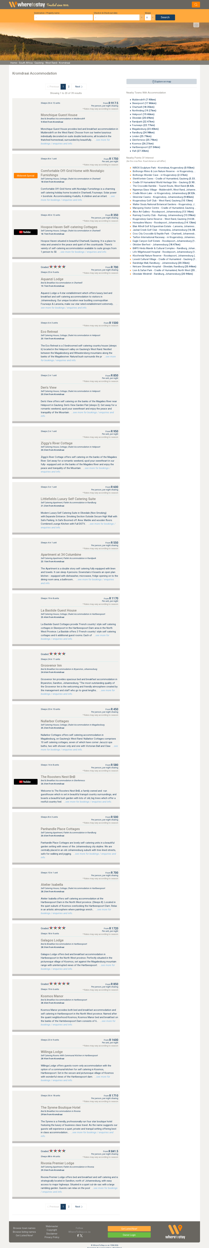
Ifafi (140, 150)
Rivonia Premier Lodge (57, 1163)
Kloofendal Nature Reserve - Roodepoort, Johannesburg (169, 255)
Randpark (143, 121)
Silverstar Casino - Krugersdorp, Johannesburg (163, 197)
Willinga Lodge (52, 1052)
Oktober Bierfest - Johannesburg (156, 244)
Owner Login (129, 1235)
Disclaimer (51, 1233)
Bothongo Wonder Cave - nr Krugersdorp (160, 175)
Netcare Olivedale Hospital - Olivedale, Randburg (164, 266)
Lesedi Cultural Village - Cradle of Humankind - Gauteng (168, 259)
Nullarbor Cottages (55, 721)
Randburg (143, 132)
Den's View (48, 387)
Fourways (143, 125)
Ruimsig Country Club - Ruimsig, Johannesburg (163, 215)
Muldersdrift (144, 99)
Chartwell (143, 107)
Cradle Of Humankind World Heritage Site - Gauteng (165, 182)
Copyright (52, 1229)
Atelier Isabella (52, 885)
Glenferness (145, 139)
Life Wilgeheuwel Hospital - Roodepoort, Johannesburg (168, 251)
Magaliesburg (145, 128)
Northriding (144, 110)
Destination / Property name (46, 13)
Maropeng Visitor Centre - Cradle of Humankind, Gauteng (169, 207)
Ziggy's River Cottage (56, 443)
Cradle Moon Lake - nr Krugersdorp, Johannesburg (165, 193)
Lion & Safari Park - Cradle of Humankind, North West (167, 270)
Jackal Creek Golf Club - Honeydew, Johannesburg (165, 229)
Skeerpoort (144, 103)
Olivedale (143, 117)
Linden (142, 136)
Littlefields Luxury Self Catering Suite (68, 499)
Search (165, 17)
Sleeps (148, 13)
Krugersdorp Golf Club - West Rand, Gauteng (162, 200)
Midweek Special (25, 175)
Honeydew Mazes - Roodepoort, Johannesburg (164, 222)
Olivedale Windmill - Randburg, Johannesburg (162, 273)
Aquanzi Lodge (52, 279)
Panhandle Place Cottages (60, 829)
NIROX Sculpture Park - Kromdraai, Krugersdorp (163, 167)
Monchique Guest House (59, 115)
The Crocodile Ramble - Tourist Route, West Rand (164, 185)
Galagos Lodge (52, 940)
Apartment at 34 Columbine (61, 555)
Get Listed (24, 1235)
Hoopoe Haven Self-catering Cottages (69, 227)
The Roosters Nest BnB (58, 777)
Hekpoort (143, 114)
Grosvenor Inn (51, 665)
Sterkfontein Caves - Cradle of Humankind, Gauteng (165, 178)
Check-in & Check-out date (105, 13)
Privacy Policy (52, 1237)
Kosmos (143, 143)
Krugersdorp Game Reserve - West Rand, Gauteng (165, 219)
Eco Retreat (49, 332)
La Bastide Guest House (59, 610)
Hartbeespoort (146, 147)
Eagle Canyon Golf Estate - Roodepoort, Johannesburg (168, 241)
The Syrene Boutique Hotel (60, 1107)
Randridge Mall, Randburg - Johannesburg (161, 262)
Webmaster (52, 1226)
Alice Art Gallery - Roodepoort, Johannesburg (163, 211)
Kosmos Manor (52, 996)
